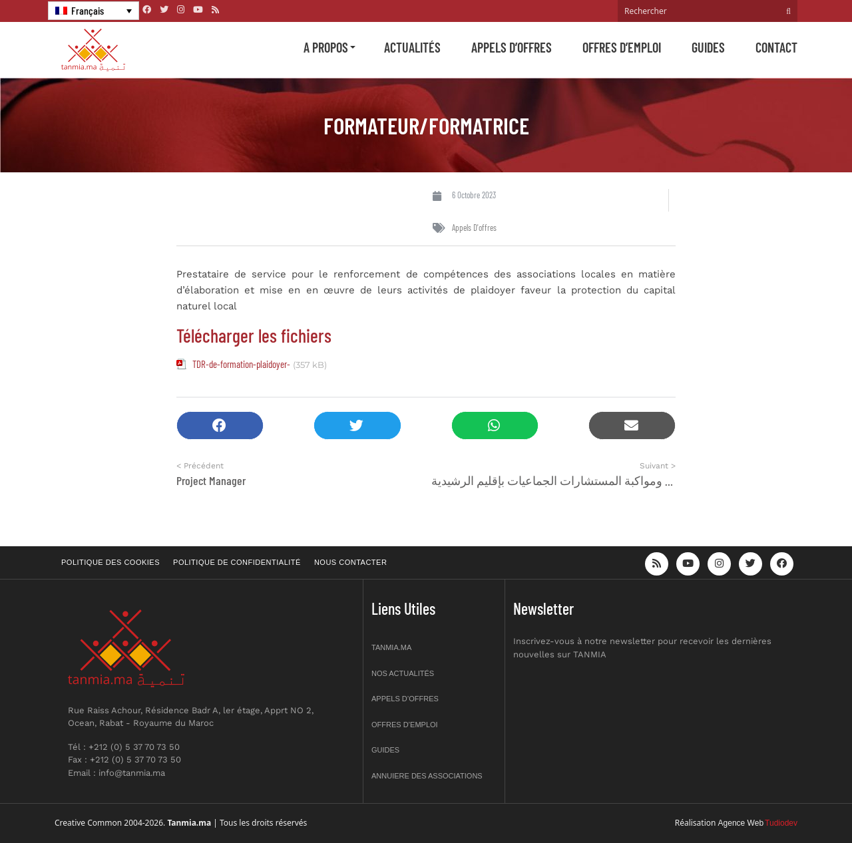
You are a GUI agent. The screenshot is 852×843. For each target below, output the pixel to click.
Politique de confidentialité (237, 562)
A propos (326, 47)
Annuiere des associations (427, 776)
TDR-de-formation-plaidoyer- (241, 364)
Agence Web (741, 823)
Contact (776, 47)
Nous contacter (350, 562)
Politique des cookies (110, 562)
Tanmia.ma (391, 647)
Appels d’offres (511, 47)
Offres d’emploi (621, 47)
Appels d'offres (474, 227)
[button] (220, 425)
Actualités (412, 47)
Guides (708, 47)
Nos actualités (402, 673)
